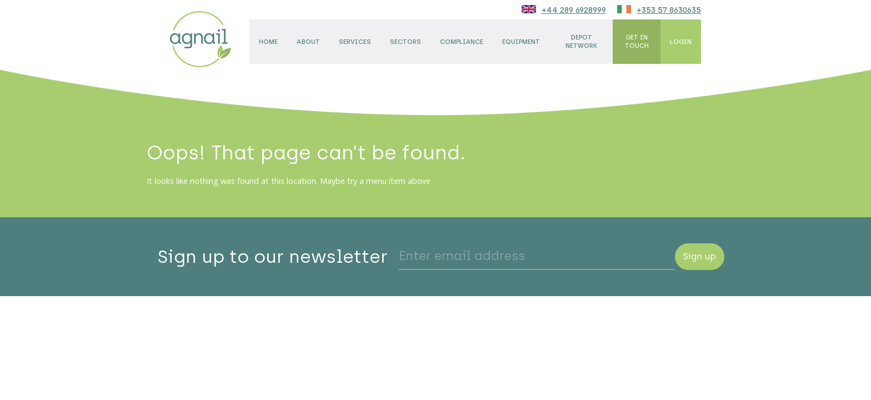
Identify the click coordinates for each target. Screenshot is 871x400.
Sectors (405, 42)
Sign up (699, 256)
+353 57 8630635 (669, 10)
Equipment (521, 42)
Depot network (581, 41)
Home (268, 42)
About (308, 42)
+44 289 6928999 (574, 10)
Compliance (461, 42)
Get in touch (637, 41)
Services (355, 42)
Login (681, 42)
